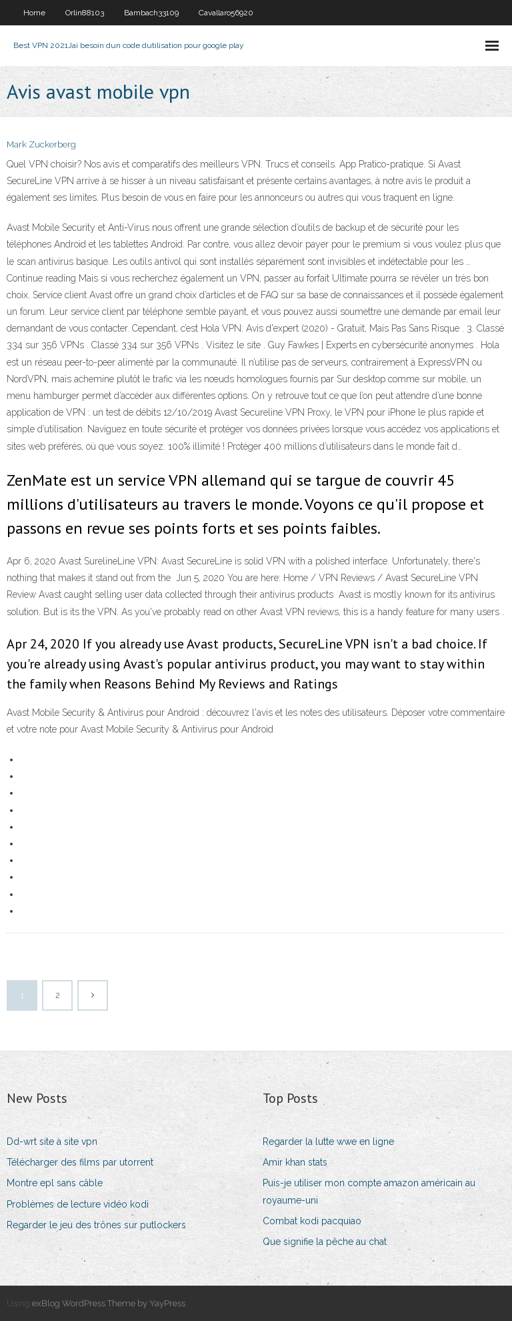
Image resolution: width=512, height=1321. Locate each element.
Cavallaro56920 (226, 12)
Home (34, 12)
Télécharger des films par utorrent (80, 1162)
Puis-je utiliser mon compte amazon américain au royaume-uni (369, 1191)
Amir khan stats (295, 1162)
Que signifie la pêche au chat (325, 1241)
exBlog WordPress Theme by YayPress (108, 1303)
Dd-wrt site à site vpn (52, 1141)
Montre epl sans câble (55, 1183)
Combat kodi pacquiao (312, 1221)
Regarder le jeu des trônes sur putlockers (96, 1225)
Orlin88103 (84, 12)
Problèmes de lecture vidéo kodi (78, 1204)
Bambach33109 (151, 12)
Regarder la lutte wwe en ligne (328, 1141)
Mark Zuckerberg (41, 144)
